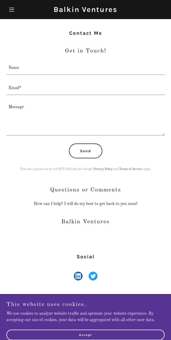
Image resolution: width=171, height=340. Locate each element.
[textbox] (85, 68)
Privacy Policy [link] (103, 169)
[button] (18, 9)
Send (85, 151)
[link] (85, 11)
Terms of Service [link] (130, 169)
